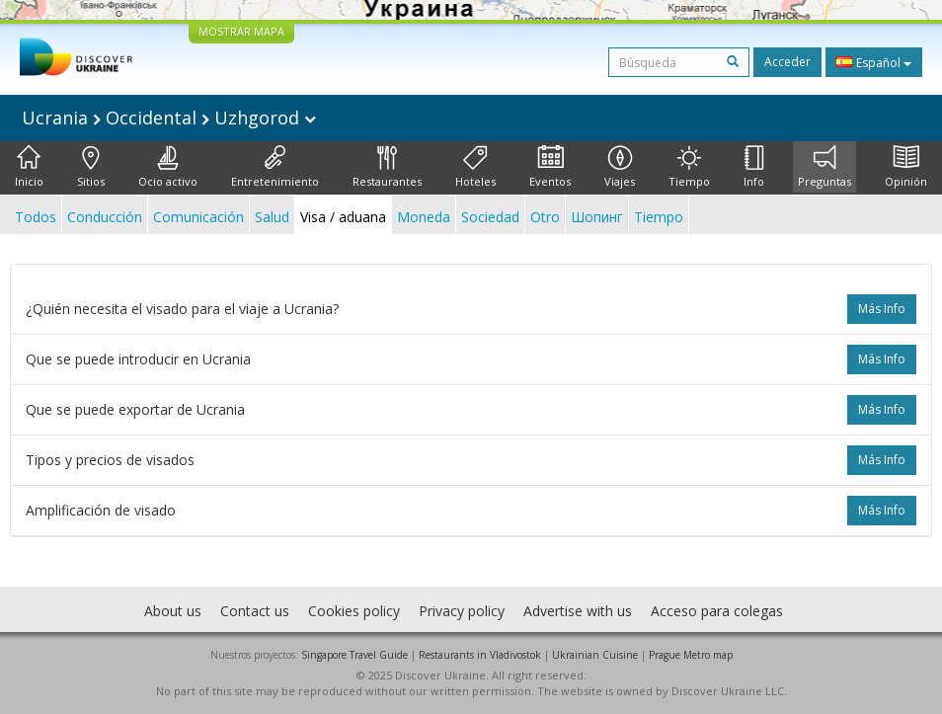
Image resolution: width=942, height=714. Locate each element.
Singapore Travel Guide (354, 655)
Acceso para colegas (717, 610)
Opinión (906, 167)
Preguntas (824, 167)
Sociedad (490, 216)
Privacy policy (462, 610)
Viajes (619, 167)
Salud (272, 216)
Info (754, 167)
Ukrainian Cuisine (595, 655)
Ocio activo (167, 167)
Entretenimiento (275, 167)
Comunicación (198, 216)
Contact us (254, 610)
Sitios (91, 167)
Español (873, 62)
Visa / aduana (343, 216)
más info (881, 308)
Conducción (104, 216)
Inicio (29, 167)
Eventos (550, 167)
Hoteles (475, 167)
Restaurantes (387, 167)
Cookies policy (354, 610)
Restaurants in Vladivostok (480, 655)
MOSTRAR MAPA (241, 31)
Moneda (423, 216)
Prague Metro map (691, 655)
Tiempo (689, 167)
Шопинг (597, 216)
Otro (545, 216)
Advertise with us (577, 610)
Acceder (787, 61)
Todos (35, 216)
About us (172, 610)
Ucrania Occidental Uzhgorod (169, 117)
